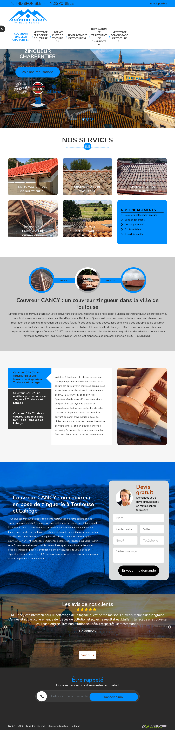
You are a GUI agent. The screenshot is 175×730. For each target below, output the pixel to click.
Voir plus (87, 655)
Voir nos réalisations (37, 72)
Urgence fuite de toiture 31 (57, 37)
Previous (5, 627)
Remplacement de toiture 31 (77, 37)
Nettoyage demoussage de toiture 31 (119, 37)
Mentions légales (58, 726)
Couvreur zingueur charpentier (20, 37)
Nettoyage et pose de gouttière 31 (40, 37)
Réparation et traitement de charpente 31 (99, 36)
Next (169, 627)
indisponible (28, 3)
